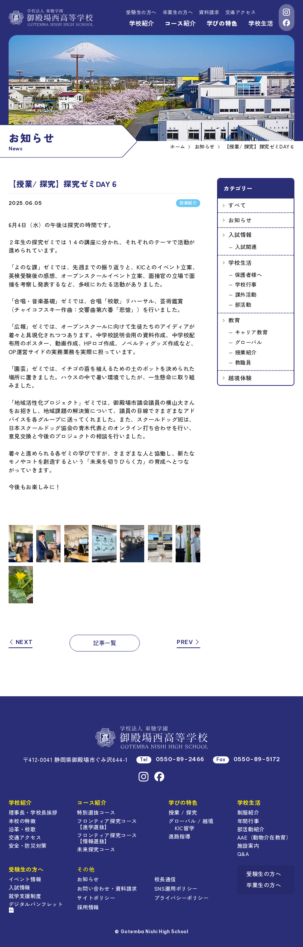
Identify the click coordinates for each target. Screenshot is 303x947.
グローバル (248, 342)
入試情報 (239, 234)
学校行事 (246, 284)
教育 (234, 320)
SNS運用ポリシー (176, 888)
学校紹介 (141, 23)
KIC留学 (184, 828)
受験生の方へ (141, 12)
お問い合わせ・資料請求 (107, 888)
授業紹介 (246, 352)
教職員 (243, 362)
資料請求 (209, 12)
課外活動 (246, 294)
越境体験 (239, 378)
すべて (237, 205)
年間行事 (248, 821)
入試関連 (246, 246)
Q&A (243, 853)
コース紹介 (180, 23)
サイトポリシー (96, 897)
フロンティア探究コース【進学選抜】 (107, 824)
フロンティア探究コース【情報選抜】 (107, 838)
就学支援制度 (25, 896)
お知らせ (239, 220)
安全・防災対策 (28, 845)
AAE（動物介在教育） (264, 837)
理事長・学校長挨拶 (33, 812)
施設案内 (248, 845)
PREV (188, 642)
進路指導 (179, 836)
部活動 (243, 304)
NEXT (21, 642)
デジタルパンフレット (36, 906)
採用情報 (88, 907)
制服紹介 (248, 812)
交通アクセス (240, 12)
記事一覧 (104, 643)
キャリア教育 (251, 332)
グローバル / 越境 (190, 821)
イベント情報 (25, 879)
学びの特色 (222, 23)
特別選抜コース (96, 812)
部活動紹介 (251, 829)
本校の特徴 (22, 821)
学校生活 (260, 23)
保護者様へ (248, 274)
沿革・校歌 (22, 829)
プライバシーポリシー (181, 897)
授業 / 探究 (182, 812)
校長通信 (165, 879)
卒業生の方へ (178, 12)
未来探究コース (96, 849)
